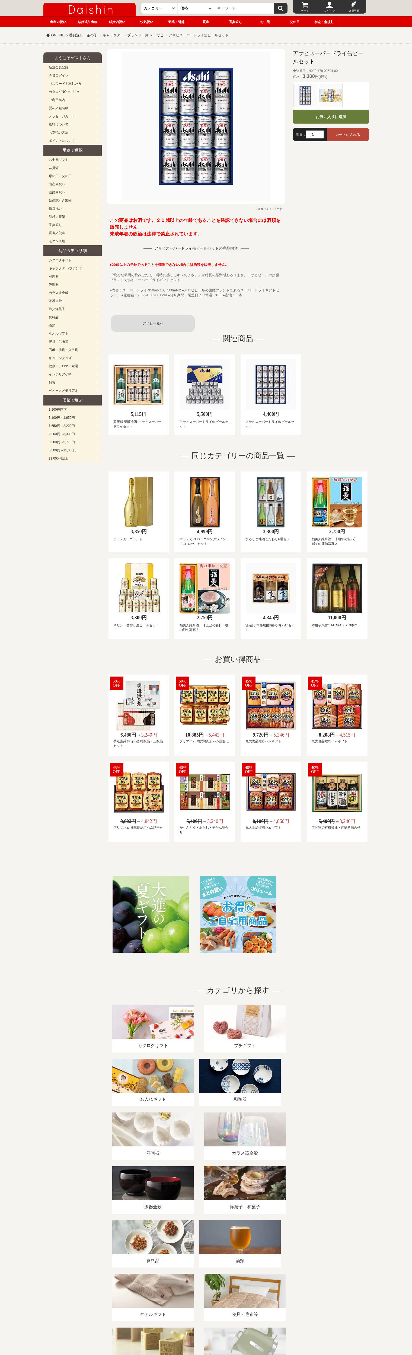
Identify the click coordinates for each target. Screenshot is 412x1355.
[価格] (196, 8)
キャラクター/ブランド (65, 268)
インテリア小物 (60, 374)
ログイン (329, 10)
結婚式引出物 (87, 22)
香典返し (235, 22)
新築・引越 (176, 22)
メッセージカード (62, 116)
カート (305, 10)
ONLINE (57, 35)
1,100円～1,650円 (62, 418)
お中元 (265, 22)
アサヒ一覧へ (153, 323)
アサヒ (158, 35)
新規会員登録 (58, 67)
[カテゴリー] (159, 8)
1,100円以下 (58, 409)
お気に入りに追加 (331, 117)
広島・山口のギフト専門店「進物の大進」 (206, 1321)
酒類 (52, 325)
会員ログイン (58, 75)
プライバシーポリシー (203, 1292)
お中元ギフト (58, 160)
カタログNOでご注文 (64, 92)
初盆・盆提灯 (324, 22)
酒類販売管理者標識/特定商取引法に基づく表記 (139, 1292)
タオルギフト (58, 333)
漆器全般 (55, 301)
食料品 (54, 317)
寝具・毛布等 (58, 342)
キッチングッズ (60, 358)
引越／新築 (57, 217)
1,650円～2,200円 (62, 426)
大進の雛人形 (206, 1328)
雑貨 (52, 382)
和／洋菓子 (57, 309)
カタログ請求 (239, 1292)
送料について (58, 124)
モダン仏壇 (57, 241)
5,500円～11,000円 (63, 450)
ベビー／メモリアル (63, 390)
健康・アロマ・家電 (63, 366)
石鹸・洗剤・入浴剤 (63, 350)
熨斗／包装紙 (58, 108)
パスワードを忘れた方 (65, 84)
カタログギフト (60, 260)
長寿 (206, 22)
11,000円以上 (59, 458)
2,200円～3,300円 (62, 434)
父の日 (294, 22)
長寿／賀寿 (57, 233)
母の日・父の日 (60, 176)
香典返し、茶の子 (83, 35)
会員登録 (354, 10)
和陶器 (54, 276)
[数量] (315, 134)
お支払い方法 (58, 132)
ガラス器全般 (58, 293)
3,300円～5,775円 (62, 442)
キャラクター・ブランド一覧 (125, 35)
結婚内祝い (117, 22)
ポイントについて (62, 141)
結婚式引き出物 (60, 200)
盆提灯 (54, 168)
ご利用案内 (57, 100)
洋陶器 (54, 285)
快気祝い (146, 22)
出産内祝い (58, 22)
